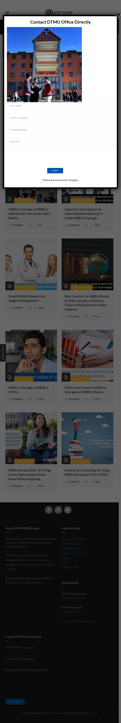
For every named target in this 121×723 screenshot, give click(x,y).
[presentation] (29, 157)
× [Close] (118, 15)
